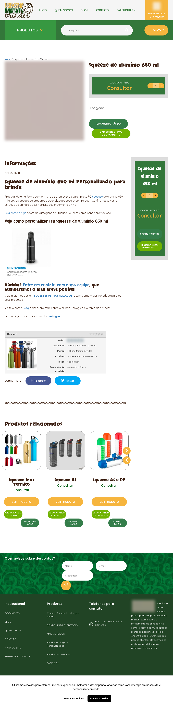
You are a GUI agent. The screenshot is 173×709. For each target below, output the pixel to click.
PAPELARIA (53, 663)
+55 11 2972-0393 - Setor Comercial (108, 623)
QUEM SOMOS (13, 630)
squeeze (97, 196)
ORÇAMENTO (12, 613)
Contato (102, 10)
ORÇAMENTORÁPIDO (30, 523)
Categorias (126, 10)
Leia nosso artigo (15, 213)
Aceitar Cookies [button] (99, 698)
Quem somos (64, 10)
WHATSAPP (158, 30)
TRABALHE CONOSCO (17, 656)
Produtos (28, 30)
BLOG (84, 10)
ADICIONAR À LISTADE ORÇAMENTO (111, 133)
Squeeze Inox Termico (22, 482)
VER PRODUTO (21, 501)
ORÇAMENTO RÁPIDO (108, 123)
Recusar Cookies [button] (74, 698)
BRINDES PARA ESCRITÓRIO (62, 625)
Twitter (67, 380)
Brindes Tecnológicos (59, 654)
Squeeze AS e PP (109, 480)
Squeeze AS (65, 480)
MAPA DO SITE (13, 647)
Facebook (38, 380)
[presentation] (127, 451)
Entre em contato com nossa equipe (56, 285)
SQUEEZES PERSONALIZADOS (53, 295)
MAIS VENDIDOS (56, 633)
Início (43, 10)
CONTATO (10, 639)
